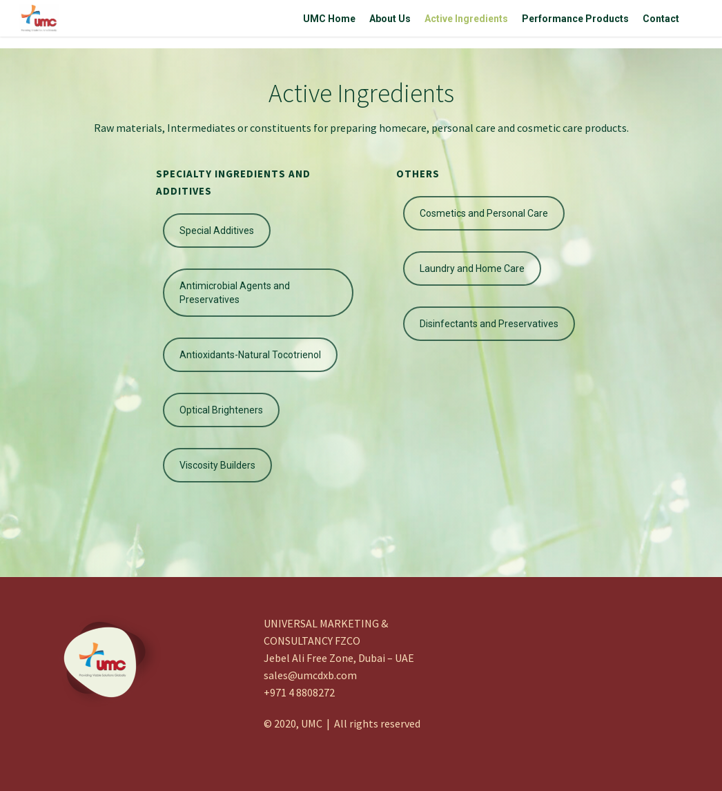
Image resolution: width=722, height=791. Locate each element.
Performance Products (575, 24)
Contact (661, 24)
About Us (390, 24)
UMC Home (329, 24)
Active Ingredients (466, 24)
